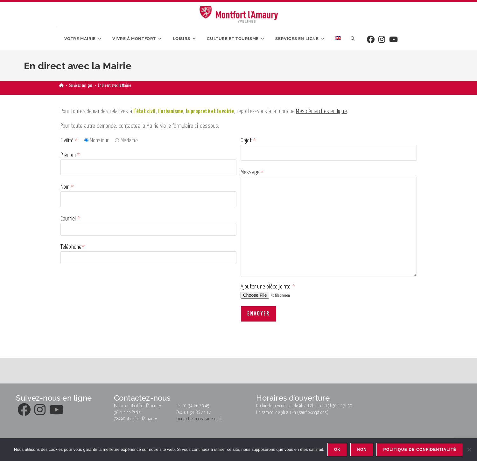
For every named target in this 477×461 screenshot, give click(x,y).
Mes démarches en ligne (321, 111)
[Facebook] (371, 40)
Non (362, 449)
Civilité (69, 141)
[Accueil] (61, 86)
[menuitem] (338, 39)
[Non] (469, 449)
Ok (337, 449)
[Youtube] (393, 40)
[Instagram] (381, 40)
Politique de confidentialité (419, 449)
